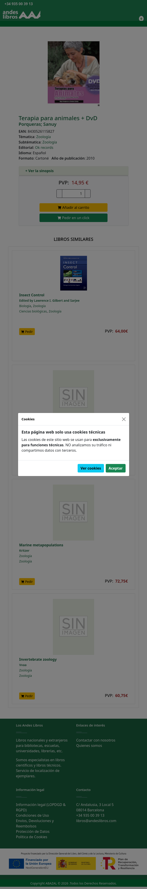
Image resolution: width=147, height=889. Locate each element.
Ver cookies (91, 468)
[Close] (123, 419)
